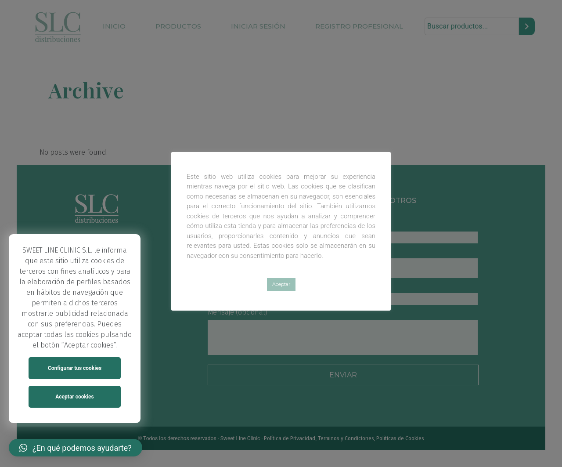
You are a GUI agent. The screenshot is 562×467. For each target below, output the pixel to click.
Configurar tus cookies (74, 368)
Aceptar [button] (281, 284)
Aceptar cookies (74, 397)
